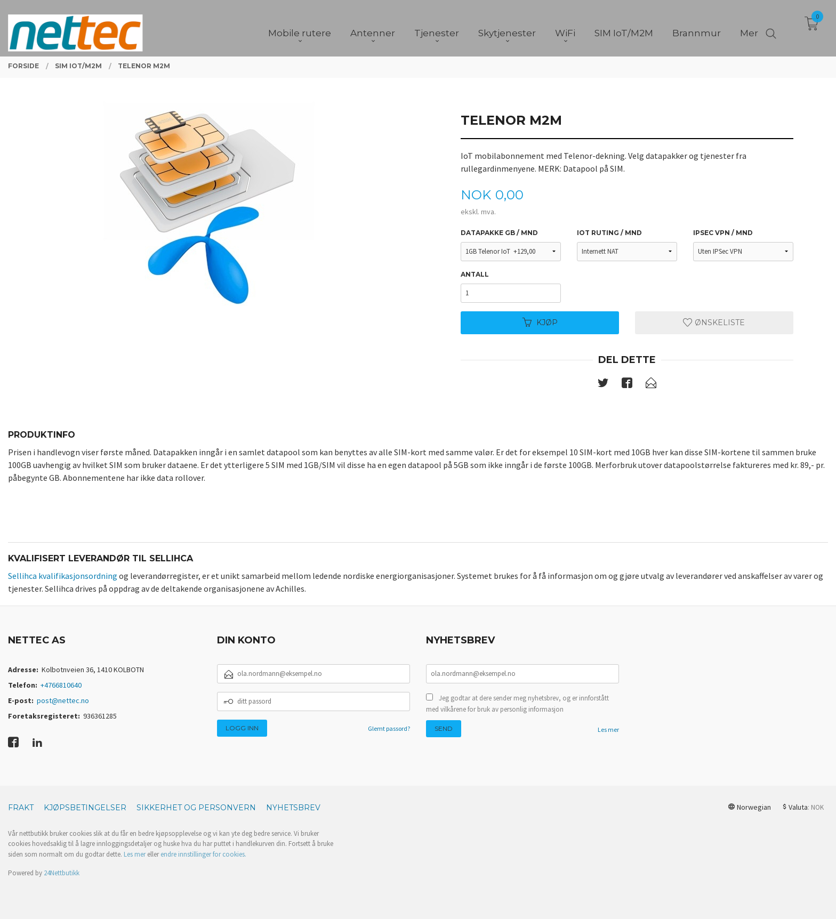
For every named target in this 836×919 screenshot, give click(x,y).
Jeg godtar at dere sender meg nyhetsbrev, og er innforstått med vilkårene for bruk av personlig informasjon (517, 704)
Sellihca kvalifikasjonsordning (62, 575)
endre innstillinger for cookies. (203, 854)
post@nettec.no (63, 700)
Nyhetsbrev (293, 807)
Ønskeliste (714, 322)
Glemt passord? (389, 728)
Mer (749, 27)
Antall (475, 274)
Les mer (608, 729)
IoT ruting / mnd (609, 233)
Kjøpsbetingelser (85, 807)
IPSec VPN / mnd (723, 233)
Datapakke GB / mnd (499, 233)
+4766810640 (61, 685)
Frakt (21, 807)
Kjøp (540, 322)
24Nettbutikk (61, 872)
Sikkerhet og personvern (196, 807)
